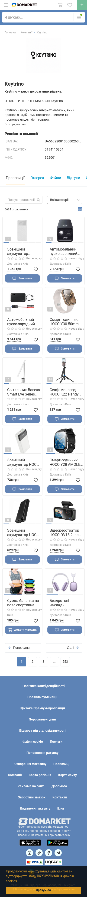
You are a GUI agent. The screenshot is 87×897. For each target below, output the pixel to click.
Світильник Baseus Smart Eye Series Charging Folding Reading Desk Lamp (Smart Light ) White (23, 392)
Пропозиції (62, 764)
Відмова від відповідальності (42, 730)
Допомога (59, 786)
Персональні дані (42, 719)
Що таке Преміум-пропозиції (42, 708)
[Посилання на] (29, 852)
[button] (19, 881)
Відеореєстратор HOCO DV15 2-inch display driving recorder (65, 532)
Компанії (15, 775)
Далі (73, 647)
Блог (60, 808)
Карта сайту (67, 775)
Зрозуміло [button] (43, 890)
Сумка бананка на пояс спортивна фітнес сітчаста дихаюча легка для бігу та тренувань (23, 602)
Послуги (56, 741)
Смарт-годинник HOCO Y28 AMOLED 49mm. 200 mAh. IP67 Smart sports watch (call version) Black (66, 462)
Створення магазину (30, 764)
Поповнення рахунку (42, 753)
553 (65, 661)
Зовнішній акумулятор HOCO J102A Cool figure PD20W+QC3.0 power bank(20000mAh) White (23, 462)
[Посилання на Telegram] (58, 852)
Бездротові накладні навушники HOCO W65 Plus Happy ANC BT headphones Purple (65, 602)
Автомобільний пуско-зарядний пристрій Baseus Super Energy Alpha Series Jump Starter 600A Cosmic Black (66, 251)
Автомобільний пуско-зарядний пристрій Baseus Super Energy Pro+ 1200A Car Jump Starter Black (22, 321)
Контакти (59, 797)
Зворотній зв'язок (31, 797)
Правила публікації (42, 697)
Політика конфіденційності (44, 686)
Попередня (19, 647)
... (54, 661)
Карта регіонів (40, 775)
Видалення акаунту (35, 808)
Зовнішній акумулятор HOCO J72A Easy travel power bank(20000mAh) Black (23, 532)
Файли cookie (33, 741)
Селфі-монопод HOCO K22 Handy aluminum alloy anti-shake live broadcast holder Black (64, 392)
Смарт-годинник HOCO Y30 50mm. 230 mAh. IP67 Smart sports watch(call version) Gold (65, 321)
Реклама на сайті (31, 786)
